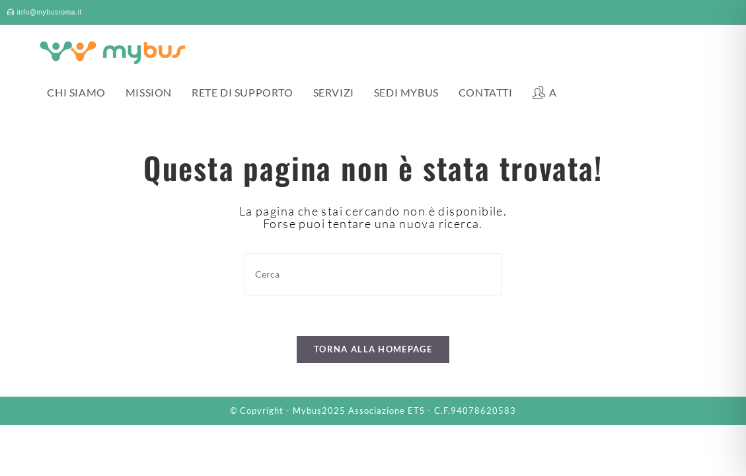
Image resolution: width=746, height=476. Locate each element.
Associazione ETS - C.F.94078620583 (432, 410)
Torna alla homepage (373, 349)
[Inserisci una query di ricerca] (373, 274)
